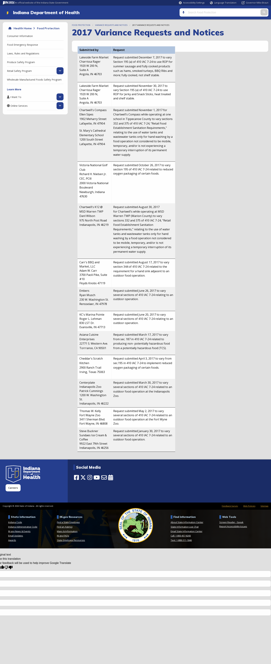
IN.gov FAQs (63, 536)
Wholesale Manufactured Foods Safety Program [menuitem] (34, 79)
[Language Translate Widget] (223, 3)
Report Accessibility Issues (233, 526)
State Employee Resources (71, 540)
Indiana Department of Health (45, 12)
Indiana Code (15, 522)
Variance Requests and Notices (111, 25)
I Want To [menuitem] (15, 97)
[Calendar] (110, 477)
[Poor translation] (8, 567)
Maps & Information (67, 531)
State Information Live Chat (185, 527)
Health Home (23, 28)
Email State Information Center (186, 531)
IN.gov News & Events (19, 531)
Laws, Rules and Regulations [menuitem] (23, 53)
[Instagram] (89, 477)
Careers (13, 488)
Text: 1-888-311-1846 (181, 540)
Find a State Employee (68, 522)
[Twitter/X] (83, 477)
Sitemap (264, 506)
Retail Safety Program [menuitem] (19, 71)
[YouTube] (97, 477)
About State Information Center (187, 522)
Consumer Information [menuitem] (20, 36)
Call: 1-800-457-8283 (181, 536)
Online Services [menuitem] (19, 106)
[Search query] (236, 12)
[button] (192, 2)
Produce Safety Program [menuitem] (21, 62)
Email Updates (15, 536)
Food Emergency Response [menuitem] (22, 45)
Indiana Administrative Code (22, 527)
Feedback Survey (230, 506)
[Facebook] (76, 477)
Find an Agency (64, 527)
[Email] (104, 477)
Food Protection (48, 28)
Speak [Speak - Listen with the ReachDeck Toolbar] (240, 522)
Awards (12, 540)
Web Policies (249, 506)
